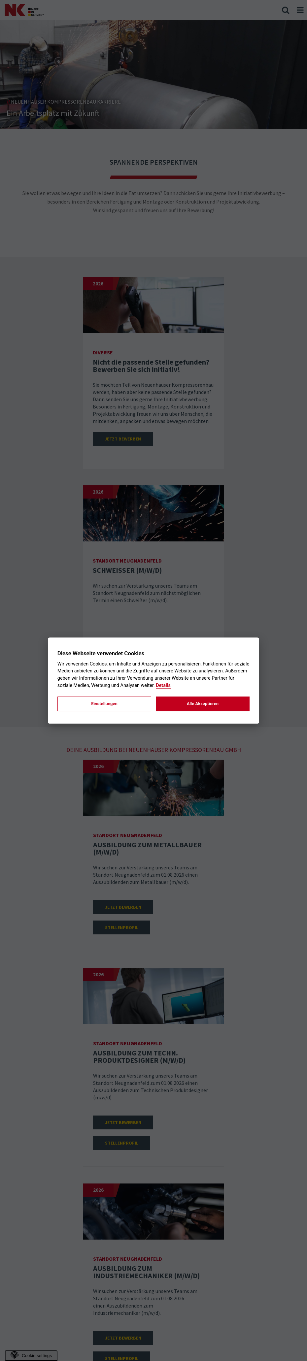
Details (163, 685)
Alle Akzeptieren (203, 703)
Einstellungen (104, 703)
